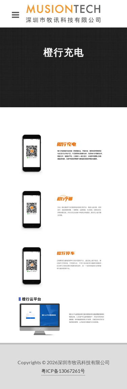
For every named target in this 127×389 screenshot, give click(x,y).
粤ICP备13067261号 (63, 371)
